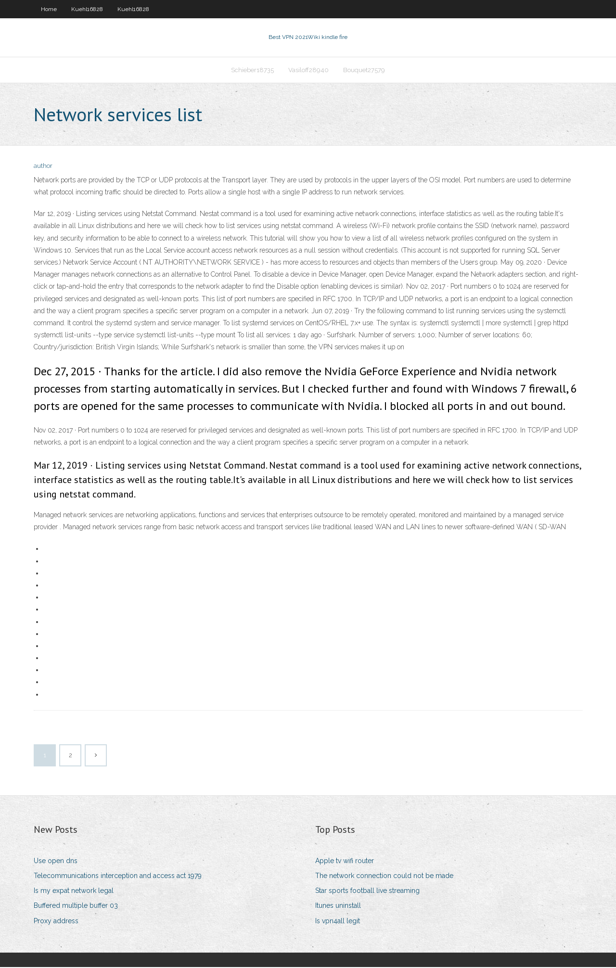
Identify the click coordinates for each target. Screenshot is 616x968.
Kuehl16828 (87, 9)
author (43, 167)
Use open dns (55, 862)
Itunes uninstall (338, 907)
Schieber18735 (252, 70)
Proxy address (56, 922)
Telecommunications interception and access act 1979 (118, 876)
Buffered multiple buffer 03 (76, 907)
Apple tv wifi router (344, 862)
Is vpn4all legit (337, 922)
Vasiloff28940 (308, 70)
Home (49, 9)
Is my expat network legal (74, 891)
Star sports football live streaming (367, 891)
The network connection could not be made (384, 876)
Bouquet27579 (364, 70)
